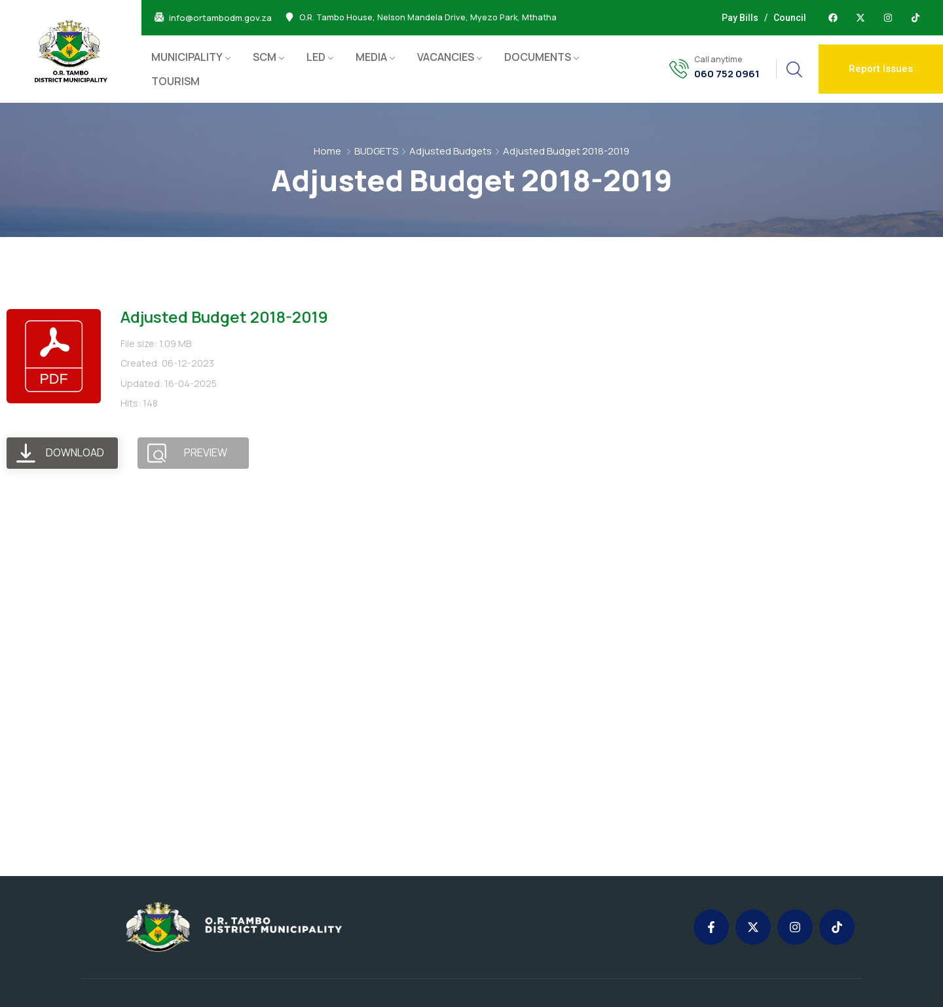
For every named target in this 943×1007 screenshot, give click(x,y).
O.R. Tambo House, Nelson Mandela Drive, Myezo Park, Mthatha (428, 17)
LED (315, 57)
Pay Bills (740, 17)
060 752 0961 (727, 74)
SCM (264, 57)
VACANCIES (445, 57)
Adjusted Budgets (450, 151)
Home (327, 151)
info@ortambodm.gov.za (220, 18)
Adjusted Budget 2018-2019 (224, 316)
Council (789, 17)
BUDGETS (376, 151)
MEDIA (371, 57)
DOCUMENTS (537, 57)
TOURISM (175, 81)
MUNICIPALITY (187, 57)
